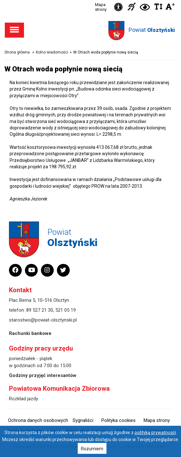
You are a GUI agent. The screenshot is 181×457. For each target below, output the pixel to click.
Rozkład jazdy (23, 399)
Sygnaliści (83, 420)
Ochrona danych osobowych (38, 420)
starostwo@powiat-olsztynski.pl (43, 320)
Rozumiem (92, 448)
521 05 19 (65, 310)
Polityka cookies (118, 420)
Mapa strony (100, 7)
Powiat (152, 29)
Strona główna (17, 52)
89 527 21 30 (39, 310)
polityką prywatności (155, 432)
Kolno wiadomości (52, 52)
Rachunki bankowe (30, 333)
